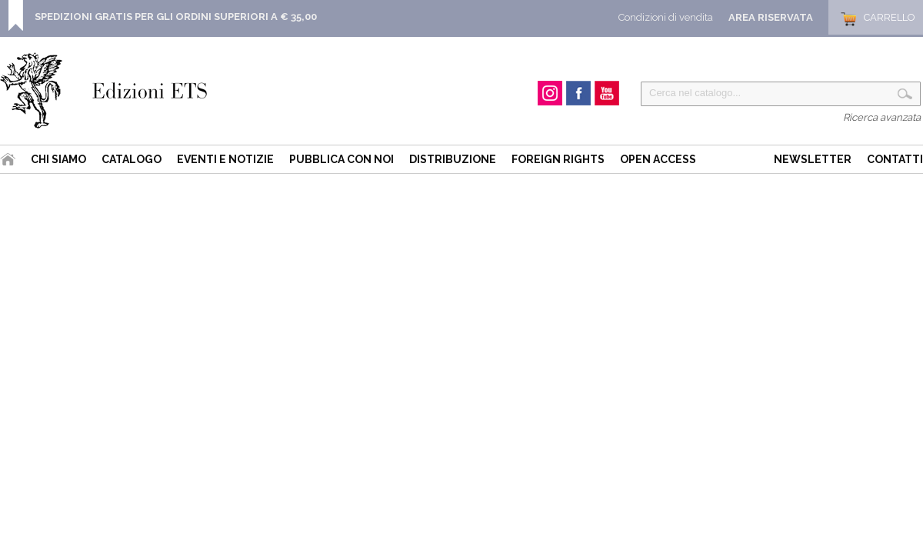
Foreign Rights (558, 159)
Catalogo (132, 159)
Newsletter (812, 159)
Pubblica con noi (341, 159)
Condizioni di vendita (665, 17)
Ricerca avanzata (882, 117)
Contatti (895, 159)
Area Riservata (770, 17)
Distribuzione (452, 159)
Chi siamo (58, 159)
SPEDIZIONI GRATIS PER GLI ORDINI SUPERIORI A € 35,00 (176, 16)
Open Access (658, 159)
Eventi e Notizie (225, 159)
